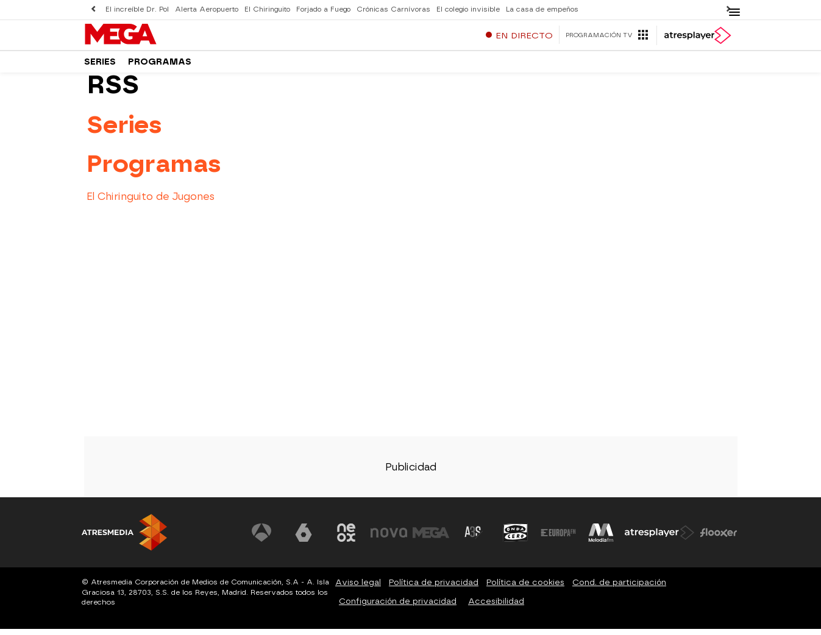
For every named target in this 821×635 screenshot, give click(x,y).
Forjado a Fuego (323, 9)
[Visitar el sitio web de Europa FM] (558, 539)
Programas (159, 67)
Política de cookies (525, 587)
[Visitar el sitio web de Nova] (389, 539)
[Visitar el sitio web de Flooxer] (718, 539)
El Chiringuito (267, 9)
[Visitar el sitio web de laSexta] (303, 539)
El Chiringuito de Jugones (151, 202)
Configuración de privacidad (398, 606)
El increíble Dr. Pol (137, 9)
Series (100, 67)
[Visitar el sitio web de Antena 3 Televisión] (261, 539)
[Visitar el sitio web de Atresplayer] (659, 539)
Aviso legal (358, 587)
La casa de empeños (542, 9)
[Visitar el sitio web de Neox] (346, 539)
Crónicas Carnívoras (393, 9)
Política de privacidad (433, 587)
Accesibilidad (496, 606)
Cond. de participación (619, 587)
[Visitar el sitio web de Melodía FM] (601, 539)
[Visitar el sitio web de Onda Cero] (515, 539)
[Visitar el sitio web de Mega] (431, 539)
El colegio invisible (468, 9)
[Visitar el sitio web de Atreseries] (473, 539)
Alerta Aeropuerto (206, 9)
